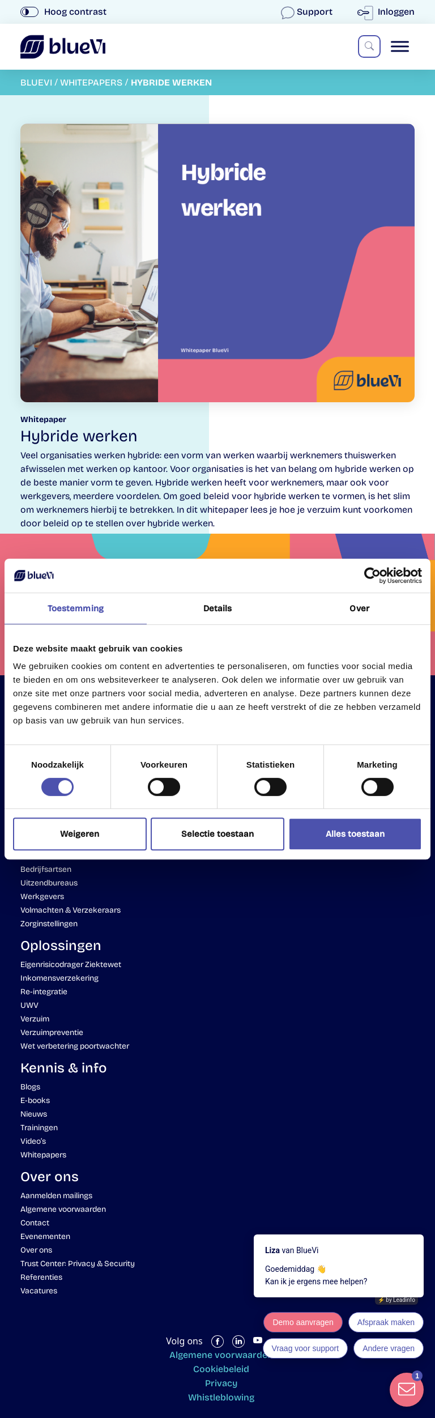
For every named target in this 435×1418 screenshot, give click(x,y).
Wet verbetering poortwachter (74, 1046)
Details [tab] (217, 608)
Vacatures (38, 1291)
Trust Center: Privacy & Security (77, 1263)
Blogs (30, 1087)
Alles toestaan (355, 834)
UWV (29, 1005)
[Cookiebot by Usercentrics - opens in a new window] (372, 575)
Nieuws (33, 1114)
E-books (35, 1100)
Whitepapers (43, 1155)
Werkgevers (42, 896)
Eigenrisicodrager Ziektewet (70, 964)
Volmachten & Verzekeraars (70, 910)
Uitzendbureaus (49, 883)
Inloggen (388, 11)
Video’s (33, 1141)
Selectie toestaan (217, 834)
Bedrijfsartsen (45, 869)
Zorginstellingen (49, 924)
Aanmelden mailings (56, 1195)
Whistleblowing (221, 1397)
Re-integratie (43, 992)
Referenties (41, 1277)
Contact (34, 1223)
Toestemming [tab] (76, 608)
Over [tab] (359, 608)
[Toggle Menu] (400, 46)
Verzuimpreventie (51, 1032)
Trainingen (39, 1127)
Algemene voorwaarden (63, 1209)
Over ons (36, 1250)
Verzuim (34, 1019)
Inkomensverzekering (59, 978)
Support (308, 11)
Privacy (221, 1383)
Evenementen (45, 1236)
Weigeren (79, 834)
